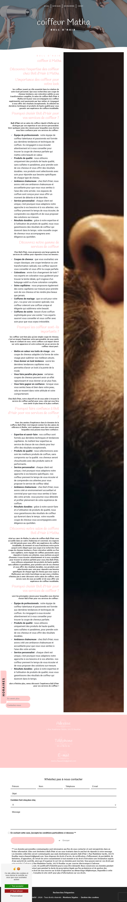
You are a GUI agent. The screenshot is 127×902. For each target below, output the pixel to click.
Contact (80, 6)
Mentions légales (70, 897)
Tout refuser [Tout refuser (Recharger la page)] (16, 891)
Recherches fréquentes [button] (63, 892)
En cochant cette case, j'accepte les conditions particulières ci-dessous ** (43, 824)
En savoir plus (14, 698)
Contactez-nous (14, 705)
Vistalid (33, 897)
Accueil (46, 6)
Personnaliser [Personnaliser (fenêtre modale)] (16, 896)
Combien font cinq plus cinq (23, 791)
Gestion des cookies (90, 897)
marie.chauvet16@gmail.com (63, 752)
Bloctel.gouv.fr (25, 863)
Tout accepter (16, 886)
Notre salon (57, 6)
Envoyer (66, 831)
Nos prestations (69, 6)
